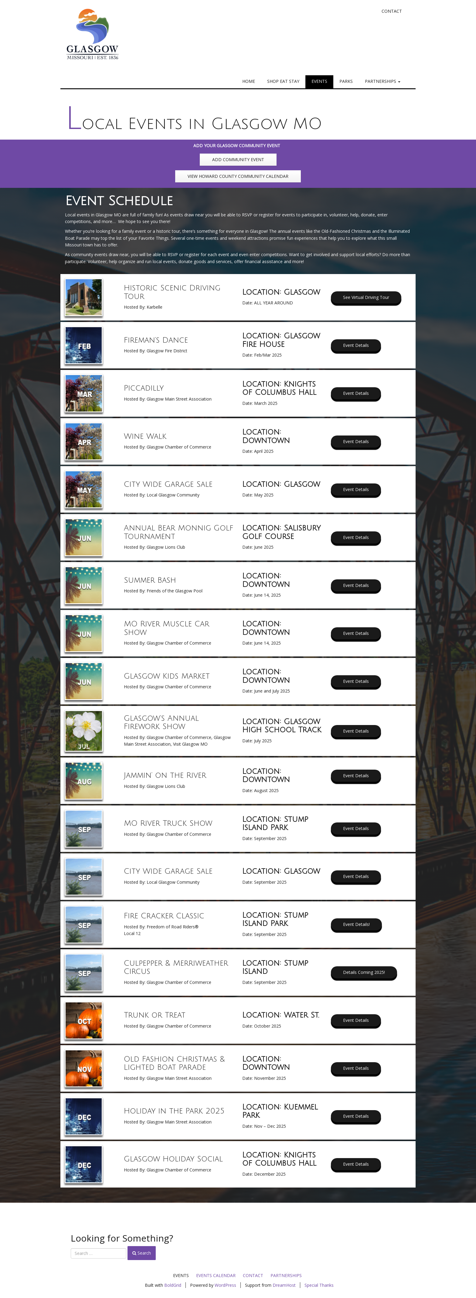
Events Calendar (216, 1275)
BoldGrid (172, 1285)
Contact (392, 11)
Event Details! (356, 924)
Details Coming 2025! (364, 972)
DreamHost (284, 1285)
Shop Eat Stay (283, 81)
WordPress (225, 1285)
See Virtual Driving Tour (366, 297)
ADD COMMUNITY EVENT (238, 159)
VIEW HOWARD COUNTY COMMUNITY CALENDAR (238, 176)
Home (248, 81)
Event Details (356, 345)
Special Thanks (319, 1285)
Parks (346, 81)
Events (319, 81)
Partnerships (382, 81)
